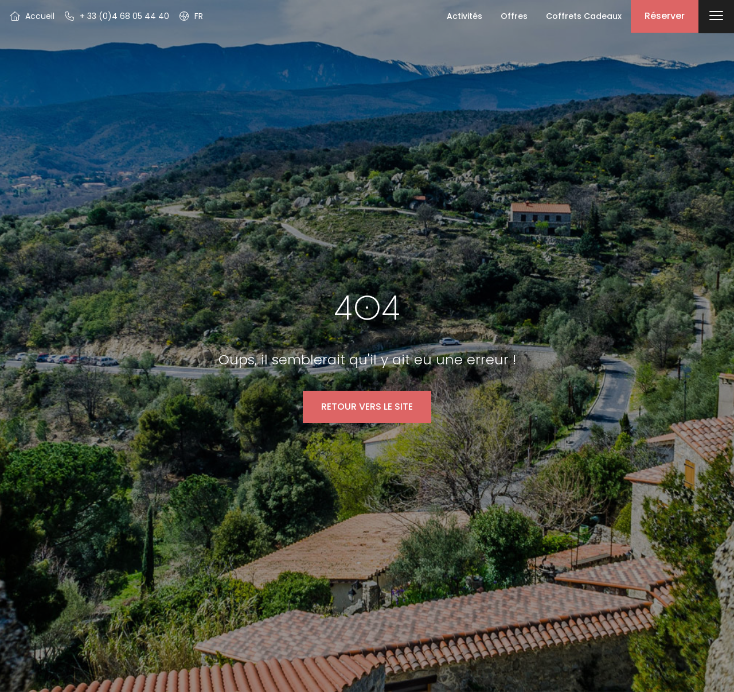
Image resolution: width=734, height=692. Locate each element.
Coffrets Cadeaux (584, 16)
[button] (190, 16)
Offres (514, 16)
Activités (464, 16)
